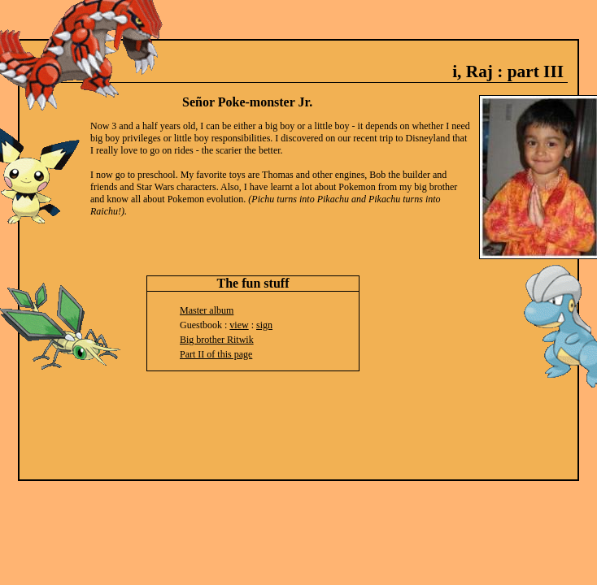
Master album (206, 310)
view (238, 325)
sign (264, 325)
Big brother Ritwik (217, 339)
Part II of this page (216, 354)
